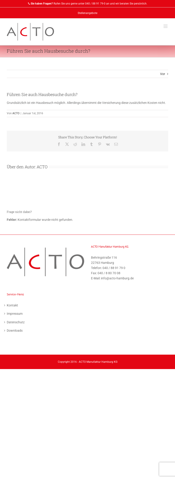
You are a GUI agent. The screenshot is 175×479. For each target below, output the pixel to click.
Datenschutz (16, 322)
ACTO (15, 113)
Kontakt (12, 305)
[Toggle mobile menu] (165, 26)
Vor (162, 74)
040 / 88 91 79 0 (114, 268)
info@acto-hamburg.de (117, 278)
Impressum (15, 313)
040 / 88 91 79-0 (95, 3)
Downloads (15, 330)
